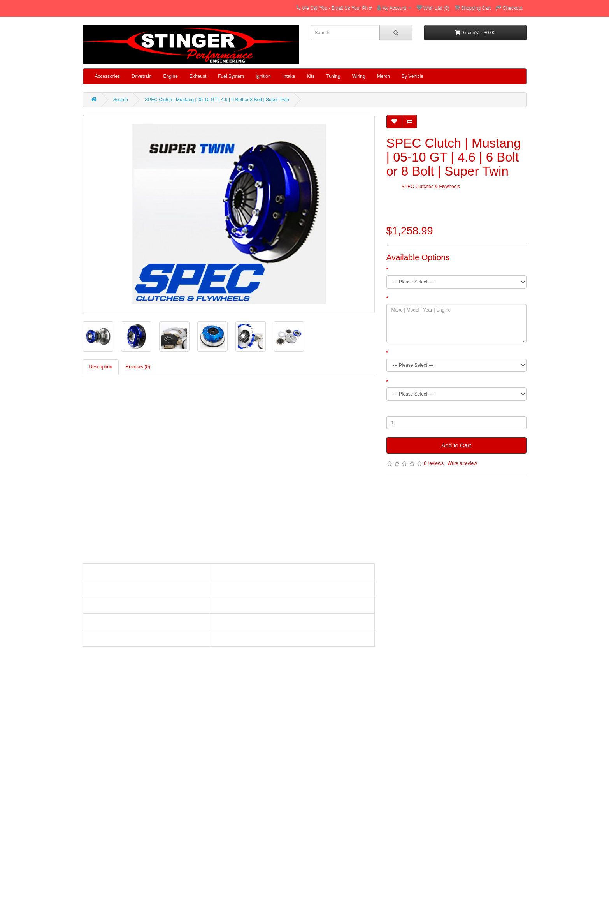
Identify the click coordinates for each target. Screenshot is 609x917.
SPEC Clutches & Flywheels (430, 186)
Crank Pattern (404, 381)
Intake (289, 76)
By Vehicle (412, 76)
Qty (390, 410)
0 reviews (434, 463)
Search (120, 99)
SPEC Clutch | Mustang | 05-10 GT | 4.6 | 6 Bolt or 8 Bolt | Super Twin (217, 99)
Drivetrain (141, 76)
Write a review (462, 463)
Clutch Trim (401, 269)
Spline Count (403, 353)
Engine (170, 76)
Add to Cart (456, 445)
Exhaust (198, 76)
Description (100, 367)
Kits (310, 76)
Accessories (107, 76)
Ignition (263, 76)
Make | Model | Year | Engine (419, 298)
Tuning (333, 76)
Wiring (358, 76)
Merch (383, 76)
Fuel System (231, 76)
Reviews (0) (138, 367)
